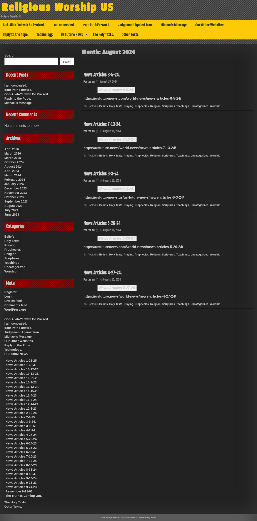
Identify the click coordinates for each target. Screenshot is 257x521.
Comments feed (15, 305)
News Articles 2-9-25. (20, 417)
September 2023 (16, 201)
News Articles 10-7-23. (21, 382)
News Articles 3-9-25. (20, 426)
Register (10, 292)
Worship (215, 106)
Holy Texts (115, 106)
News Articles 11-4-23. (21, 395)
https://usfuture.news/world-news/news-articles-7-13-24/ (129, 148)
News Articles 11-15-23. (22, 391)
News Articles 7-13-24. (102, 124)
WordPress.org (15, 309)
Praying (128, 106)
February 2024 (14, 179)
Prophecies (142, 106)
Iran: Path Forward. (96, 25)
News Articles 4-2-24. (20, 430)
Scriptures (168, 106)
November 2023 (15, 192)
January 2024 (14, 184)
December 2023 (15, 188)
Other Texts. (130, 34)
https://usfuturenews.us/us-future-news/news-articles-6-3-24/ (133, 197)
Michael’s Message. (173, 25)
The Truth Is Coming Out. (23, 495)
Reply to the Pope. (15, 34)
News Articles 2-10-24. (21, 413)
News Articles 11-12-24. (22, 386)
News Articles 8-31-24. (21, 469)
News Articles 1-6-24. (20, 365)
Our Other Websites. (209, 25)
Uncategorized (199, 106)
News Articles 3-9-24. (20, 421)
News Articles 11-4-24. (21, 400)
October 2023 (14, 197)
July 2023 (11, 210)
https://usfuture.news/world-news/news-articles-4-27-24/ (129, 296)
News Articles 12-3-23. (21, 408)
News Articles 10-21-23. (22, 378)
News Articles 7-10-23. (21, 456)
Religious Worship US (61, 7)
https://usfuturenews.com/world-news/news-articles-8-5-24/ (132, 98)
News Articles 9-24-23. (21, 487)
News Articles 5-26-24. (102, 223)
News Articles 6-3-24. (101, 174)
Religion (155, 106)
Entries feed (13, 301)
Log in (8, 296)
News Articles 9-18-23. (21, 482)
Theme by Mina (147, 517)
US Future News (72, 34)
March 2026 (12, 153)
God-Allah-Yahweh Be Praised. (24, 25)
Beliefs (103, 106)
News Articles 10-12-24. (22, 369)
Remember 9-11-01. (19, 491)
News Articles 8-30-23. (21, 465)
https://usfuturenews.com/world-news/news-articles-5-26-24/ (133, 247)
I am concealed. (63, 25)
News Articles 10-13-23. (22, 373)
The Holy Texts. (103, 34)
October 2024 (14, 162)
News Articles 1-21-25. (21, 360)
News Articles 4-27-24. (102, 273)
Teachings (182, 106)
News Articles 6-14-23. (21, 443)
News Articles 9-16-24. (21, 478)
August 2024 (13, 166)
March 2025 (12, 158)
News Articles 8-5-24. (101, 75)
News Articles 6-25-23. (21, 447)
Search (9, 55)
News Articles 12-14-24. (22, 404)
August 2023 (13, 206)
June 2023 (11, 214)
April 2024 (11, 171)
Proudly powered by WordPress (119, 517)
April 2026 (11, 149)
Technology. (44, 34)
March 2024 (12, 175)
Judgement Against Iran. (135, 25)
